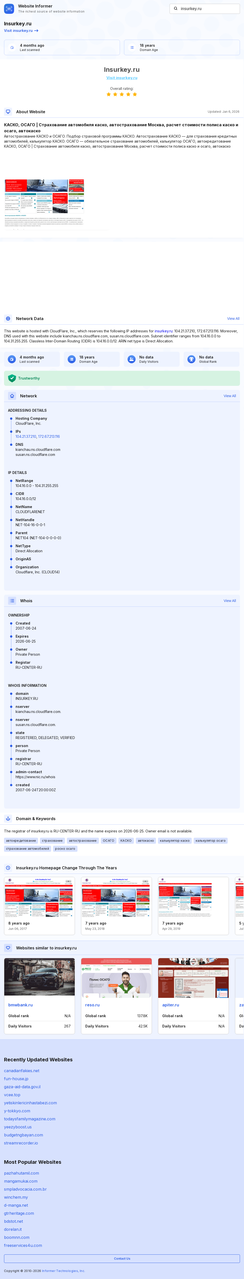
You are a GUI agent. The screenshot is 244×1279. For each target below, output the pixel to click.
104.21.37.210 (26, 436)
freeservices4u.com (23, 1245)
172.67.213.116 (49, 436)
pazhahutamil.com (21, 1173)
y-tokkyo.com (17, 1110)
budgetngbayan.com (23, 1134)
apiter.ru (170, 1004)
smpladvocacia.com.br (25, 1189)
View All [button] (233, 319)
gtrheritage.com (19, 1213)
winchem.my (16, 1197)
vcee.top (12, 1094)
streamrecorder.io (21, 1142)
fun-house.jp (16, 1078)
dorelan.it (13, 1229)
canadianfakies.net (21, 1070)
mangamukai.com (20, 1181)
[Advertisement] (121, 164)
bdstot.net (13, 1221)
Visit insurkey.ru (21, 30)
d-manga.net (16, 1205)
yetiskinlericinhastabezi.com (30, 1102)
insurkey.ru (164, 331)
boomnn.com (16, 1237)
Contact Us (122, 1258)
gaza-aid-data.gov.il (22, 1086)
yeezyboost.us (18, 1126)
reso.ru (92, 1004)
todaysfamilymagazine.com (29, 1118)
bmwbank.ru (20, 1004)
